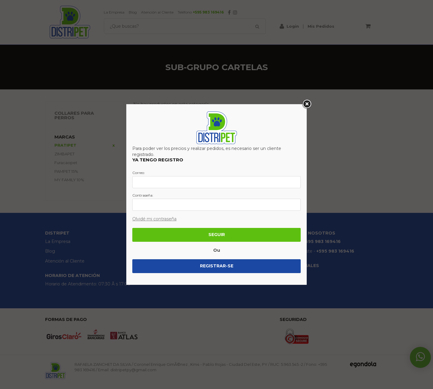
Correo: (138, 173)
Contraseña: (142, 195)
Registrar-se (216, 266)
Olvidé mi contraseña (154, 219)
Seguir (216, 234)
